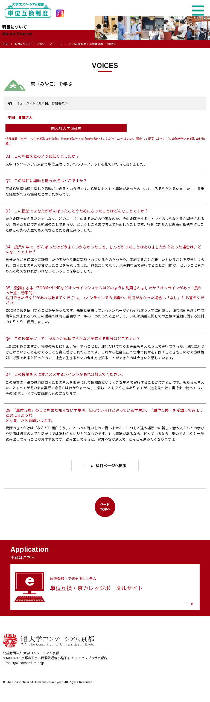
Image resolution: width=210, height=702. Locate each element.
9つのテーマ (44, 44)
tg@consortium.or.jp (28, 662)
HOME (5, 44)
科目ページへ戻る (104, 465)
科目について (23, 44)
